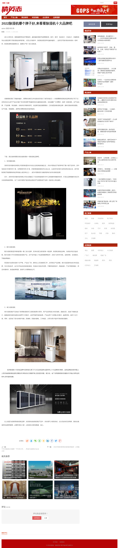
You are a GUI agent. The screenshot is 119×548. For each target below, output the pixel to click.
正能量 (93, 238)
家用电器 (111, 223)
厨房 (103, 223)
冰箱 (92, 228)
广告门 (87, 255)
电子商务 (110, 218)
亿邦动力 (87, 265)
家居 (86, 218)
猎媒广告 (103, 255)
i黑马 (103, 260)
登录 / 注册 (5, 3)
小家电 (96, 223)
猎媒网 (96, 260)
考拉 (86, 250)
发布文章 (92, 24)
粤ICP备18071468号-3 (67, 545)
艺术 (99, 228)
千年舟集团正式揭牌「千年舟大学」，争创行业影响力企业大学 (20, 450)
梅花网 (95, 255)
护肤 (107, 233)
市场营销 (100, 218)
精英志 (52, 545)
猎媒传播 (87, 260)
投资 (105, 228)
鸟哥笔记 (100, 250)
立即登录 (37, 518)
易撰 (92, 250)
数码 (113, 233)
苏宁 (86, 233)
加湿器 (113, 228)
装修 (92, 218)
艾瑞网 (96, 265)
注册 (45, 518)
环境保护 (87, 223)
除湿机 (8, 32)
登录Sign (109, 24)
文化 (86, 238)
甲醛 (100, 233)
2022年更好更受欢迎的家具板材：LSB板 (66, 447)
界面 (110, 260)
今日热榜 (110, 250)
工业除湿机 (14, 32)
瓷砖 (86, 228)
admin (4, 28)
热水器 (93, 233)
